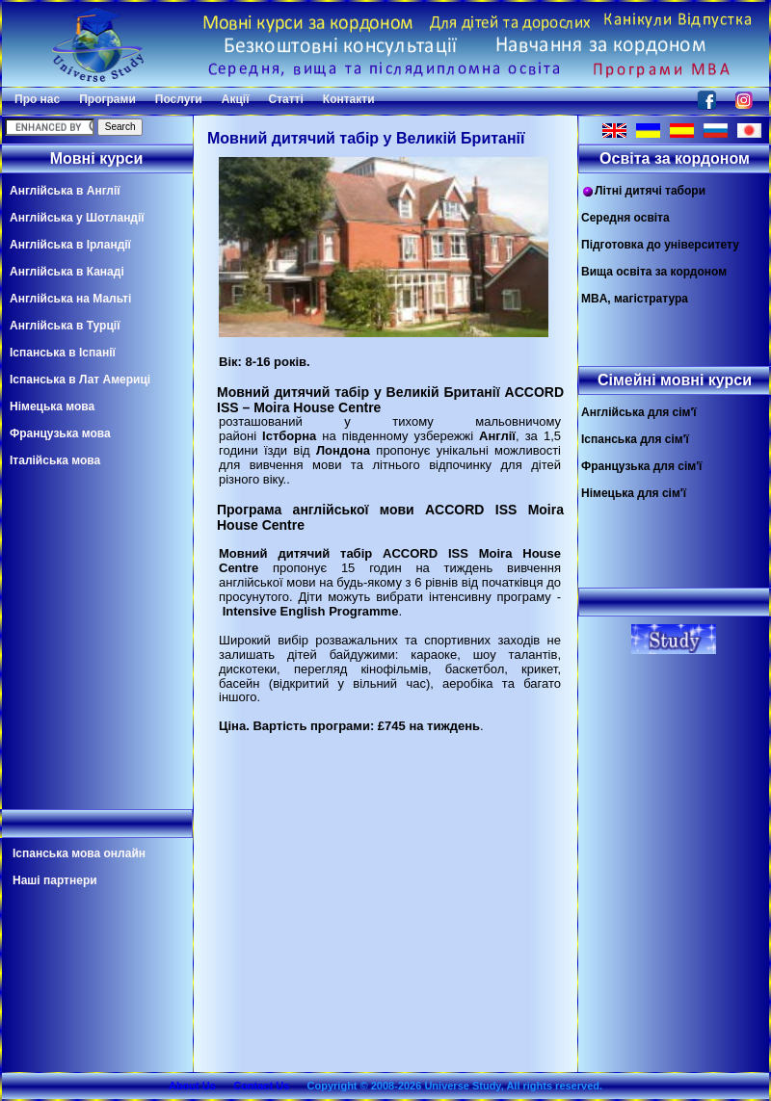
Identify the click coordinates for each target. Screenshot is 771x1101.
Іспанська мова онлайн (79, 853)
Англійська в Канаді (67, 271)
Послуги (178, 99)
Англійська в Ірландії (70, 244)
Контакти (349, 99)
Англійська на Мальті (70, 298)
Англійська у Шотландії (77, 217)
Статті (286, 99)
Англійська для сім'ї (639, 412)
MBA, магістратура (634, 298)
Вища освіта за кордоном (654, 271)
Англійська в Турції (65, 325)
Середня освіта (625, 217)
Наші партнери (55, 880)
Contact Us (261, 1085)
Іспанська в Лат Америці (80, 379)
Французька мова (60, 433)
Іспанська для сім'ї (635, 439)
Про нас (37, 99)
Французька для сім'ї (641, 466)
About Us (192, 1085)
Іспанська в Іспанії (63, 352)
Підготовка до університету (660, 244)
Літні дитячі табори (643, 191)
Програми (107, 99)
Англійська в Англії (65, 190)
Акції (236, 99)
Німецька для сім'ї (633, 493)
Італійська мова (55, 460)
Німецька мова (52, 406)
